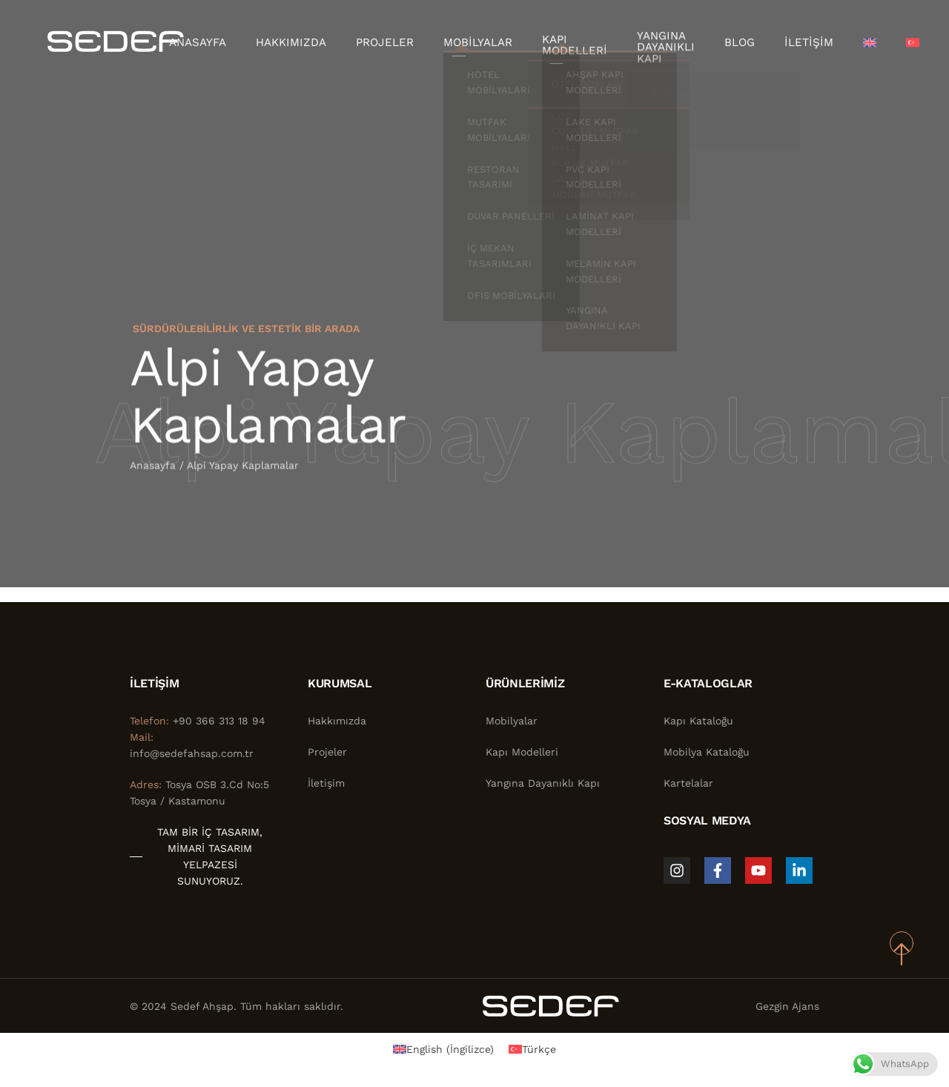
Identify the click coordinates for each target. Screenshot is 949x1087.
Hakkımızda (305, 41)
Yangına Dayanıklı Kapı (654, 40)
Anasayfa (219, 41)
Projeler (393, 41)
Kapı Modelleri (569, 40)
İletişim (788, 41)
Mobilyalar (480, 41)
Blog (723, 41)
